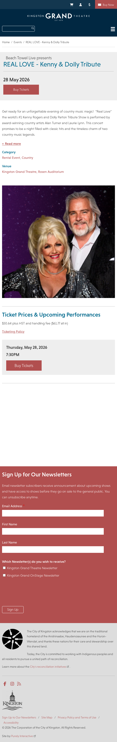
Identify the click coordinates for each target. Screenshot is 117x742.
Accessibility (11, 722)
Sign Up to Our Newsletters (19, 717)
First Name (9, 524)
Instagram (12, 684)
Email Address (12, 506)
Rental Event (11, 157)
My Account (80, 4)
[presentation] (33, 593)
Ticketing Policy (13, 331)
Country (27, 157)
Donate (90, 4)
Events (18, 42)
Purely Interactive (23, 736)
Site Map (46, 717)
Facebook (6, 684)
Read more (13, 143)
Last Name (9, 542)
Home (6, 42)
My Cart (71, 4)
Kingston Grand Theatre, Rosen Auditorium (33, 171)
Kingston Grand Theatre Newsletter (32, 568)
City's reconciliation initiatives (50, 666)
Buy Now (108, 4)
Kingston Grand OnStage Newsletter (33, 575)
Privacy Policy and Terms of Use (77, 717)
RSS (19, 684)
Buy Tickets (21, 89)
